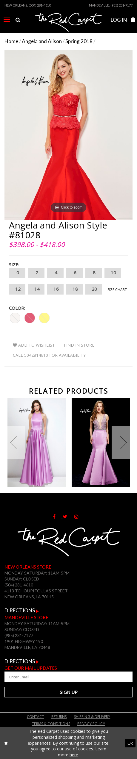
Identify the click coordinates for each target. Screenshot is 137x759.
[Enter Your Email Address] (68, 677)
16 (55, 289)
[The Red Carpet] (68, 28)
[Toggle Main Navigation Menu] (6, 19)
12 (17, 289)
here (74, 755)
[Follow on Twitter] (68, 516)
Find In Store (79, 345)
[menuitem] (6, 19)
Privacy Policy (91, 723)
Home (11, 41)
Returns (59, 716)
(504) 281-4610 (40, 5)
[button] (133, 20)
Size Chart (117, 289)
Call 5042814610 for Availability (49, 355)
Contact (35, 716)
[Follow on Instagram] (79, 516)
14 (36, 289)
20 (93, 289)
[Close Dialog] (5, 743)
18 (74, 289)
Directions (21, 610)
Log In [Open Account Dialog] (119, 20)
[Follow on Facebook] (58, 516)
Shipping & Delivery (92, 716)
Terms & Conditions (51, 723)
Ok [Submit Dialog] (130, 743)
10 (112, 273)
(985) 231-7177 (121, 5)
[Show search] (17, 20)
